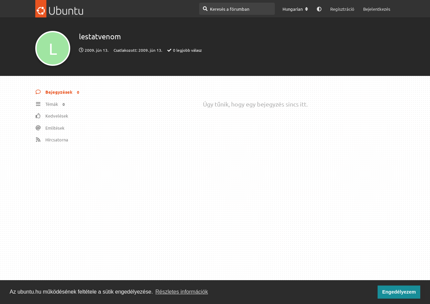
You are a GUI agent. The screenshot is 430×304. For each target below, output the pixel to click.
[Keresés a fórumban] (237, 9)
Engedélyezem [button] (399, 292)
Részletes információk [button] (182, 292)
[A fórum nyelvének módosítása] (295, 9)
